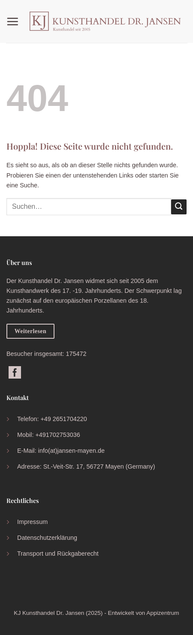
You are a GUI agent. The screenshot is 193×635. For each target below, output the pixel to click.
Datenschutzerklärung (47, 537)
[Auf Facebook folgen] (15, 373)
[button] (14, 21)
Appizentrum (162, 613)
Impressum (32, 521)
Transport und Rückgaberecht (58, 553)
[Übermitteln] (179, 207)
